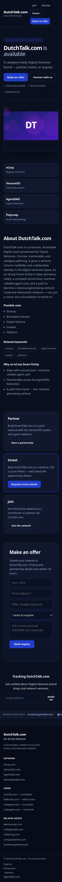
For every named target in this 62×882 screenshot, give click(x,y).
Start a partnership (22, 442)
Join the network (21, 525)
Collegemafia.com (13, 829)
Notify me (51, 698)
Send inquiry (22, 644)
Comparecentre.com (15, 839)
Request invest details (24, 484)
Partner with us (43, 77)
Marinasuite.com (13, 824)
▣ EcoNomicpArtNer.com (40, 714)
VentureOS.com (12, 769)
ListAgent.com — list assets (18, 804)
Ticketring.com (12, 834)
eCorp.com (10, 764)
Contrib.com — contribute (18, 794)
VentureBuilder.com (14, 779)
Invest (36, 13)
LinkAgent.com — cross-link (19, 809)
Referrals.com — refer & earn (19, 799)
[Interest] (31, 615)
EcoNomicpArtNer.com (16, 844)
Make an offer (40, 21)
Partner (46, 5)
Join (34, 5)
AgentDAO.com (12, 774)
